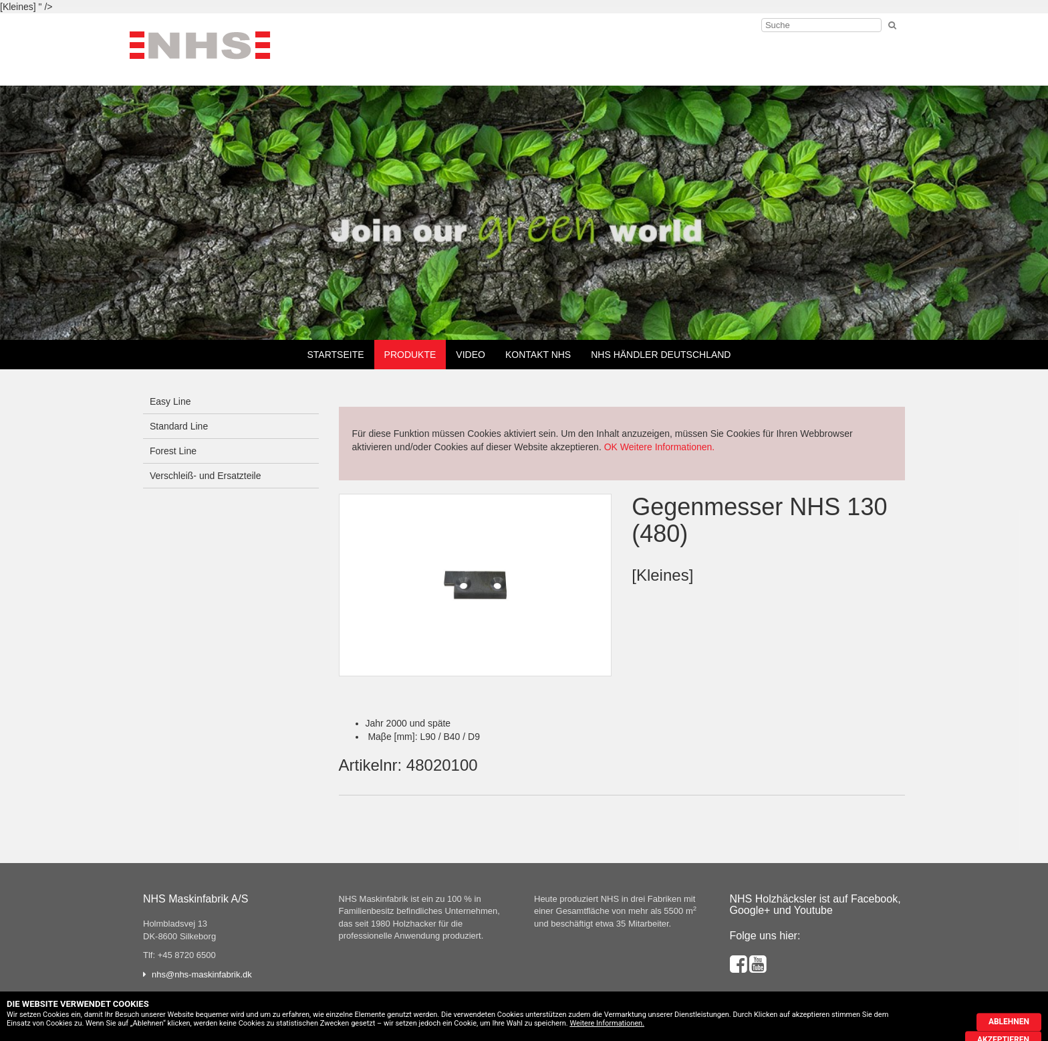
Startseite (335, 354)
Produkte (410, 354)
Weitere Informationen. (667, 447)
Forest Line (173, 451)
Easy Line (170, 401)
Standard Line (179, 426)
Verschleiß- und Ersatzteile (205, 475)
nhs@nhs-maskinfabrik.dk (202, 974)
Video (470, 354)
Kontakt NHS (538, 354)
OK (611, 447)
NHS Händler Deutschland (661, 354)
